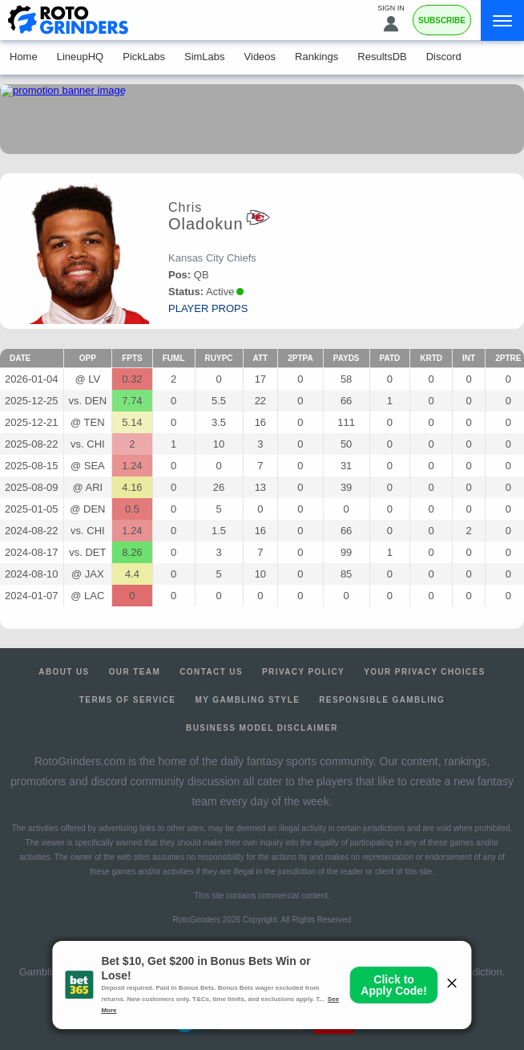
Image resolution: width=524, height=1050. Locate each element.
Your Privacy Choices (425, 671)
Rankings (316, 57)
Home (24, 57)
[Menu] (502, 20)
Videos (260, 57)
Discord (444, 57)
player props (208, 308)
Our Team (135, 671)
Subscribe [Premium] (442, 20)
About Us (63, 671)
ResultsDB (381, 57)
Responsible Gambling (382, 699)
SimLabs (204, 57)
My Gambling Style (247, 699)
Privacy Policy (303, 671)
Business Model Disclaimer (262, 728)
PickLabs (144, 57)
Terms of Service (127, 699)
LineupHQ (80, 57)
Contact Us (211, 671)
